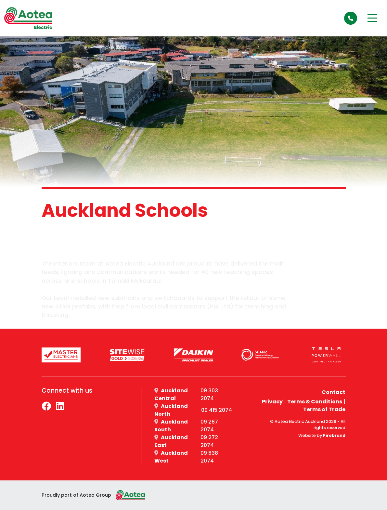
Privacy (272, 401)
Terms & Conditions (314, 401)
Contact (333, 392)
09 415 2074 (216, 410)
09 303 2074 (209, 394)
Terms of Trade (324, 409)
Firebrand (334, 435)
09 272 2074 (209, 441)
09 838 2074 (209, 456)
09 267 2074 (209, 425)
